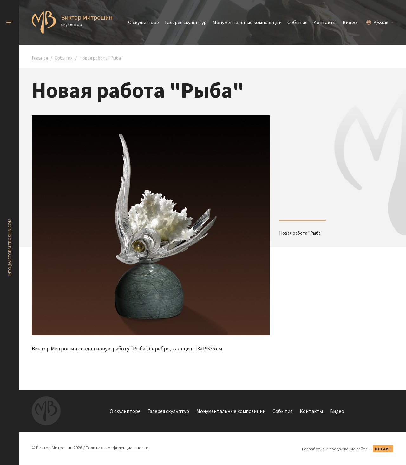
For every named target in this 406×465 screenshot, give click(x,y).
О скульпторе (143, 22)
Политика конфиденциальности (117, 447)
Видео (350, 22)
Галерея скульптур (185, 22)
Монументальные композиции (247, 22)
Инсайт (383, 449)
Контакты (325, 22)
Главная (40, 58)
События (297, 22)
